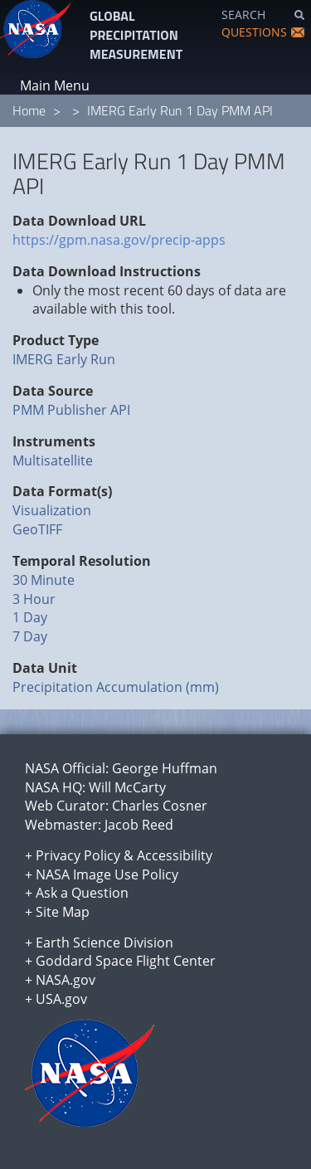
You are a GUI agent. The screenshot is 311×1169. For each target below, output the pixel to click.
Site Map (63, 912)
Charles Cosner (159, 805)
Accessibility (174, 855)
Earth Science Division (104, 942)
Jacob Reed (138, 825)
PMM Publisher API (71, 410)
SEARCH (243, 14)
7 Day (29, 636)
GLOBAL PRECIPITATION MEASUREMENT (136, 35)
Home (29, 110)
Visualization (51, 510)
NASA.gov (65, 980)
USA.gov (61, 999)
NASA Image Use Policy (107, 874)
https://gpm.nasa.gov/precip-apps (119, 240)
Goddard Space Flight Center (126, 961)
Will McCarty (127, 787)
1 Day (29, 617)
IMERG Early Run (63, 359)
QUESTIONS (254, 32)
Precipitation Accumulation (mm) (115, 687)
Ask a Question (82, 893)
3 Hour (34, 599)
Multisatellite (52, 460)
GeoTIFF (37, 529)
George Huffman (164, 768)
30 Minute (43, 580)
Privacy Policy (78, 855)
